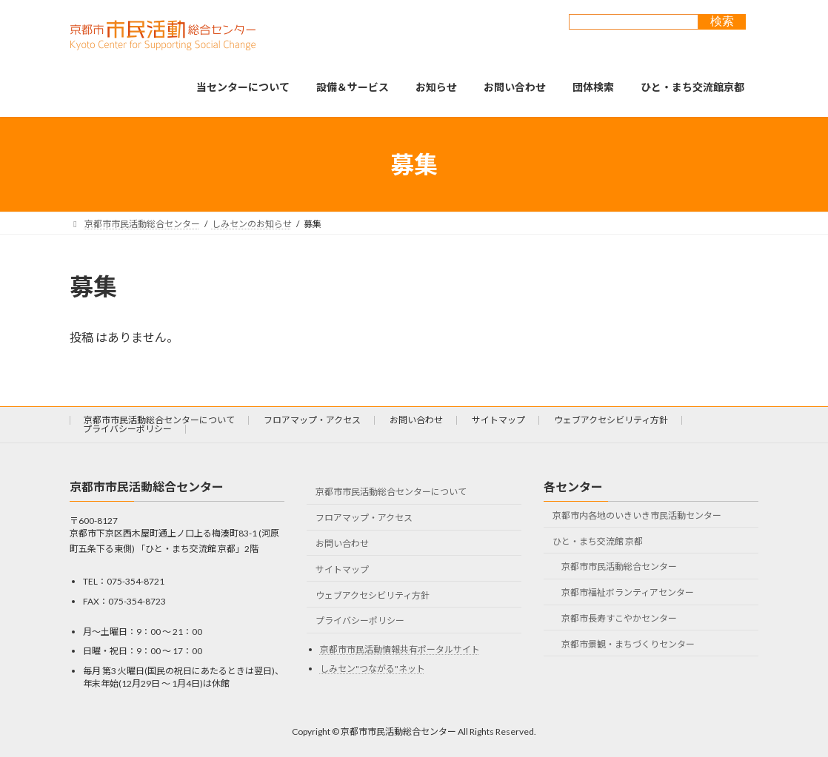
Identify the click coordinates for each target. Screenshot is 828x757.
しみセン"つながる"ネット (372, 668)
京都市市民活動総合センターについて (159, 419)
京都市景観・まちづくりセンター (628, 644)
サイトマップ (498, 419)
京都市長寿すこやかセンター (619, 618)
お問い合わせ (416, 419)
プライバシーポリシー (127, 428)
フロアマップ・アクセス (312, 419)
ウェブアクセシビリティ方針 (611, 419)
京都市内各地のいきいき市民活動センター (636, 515)
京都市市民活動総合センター (619, 566)
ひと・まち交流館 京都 (597, 541)
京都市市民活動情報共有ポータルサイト (400, 649)
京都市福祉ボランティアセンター (627, 592)
